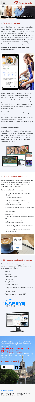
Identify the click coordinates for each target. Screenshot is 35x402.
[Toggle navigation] (4, 3)
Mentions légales (7, 390)
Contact (7, 367)
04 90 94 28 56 (11, 361)
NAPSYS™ (20, 395)
